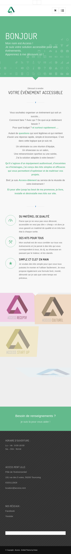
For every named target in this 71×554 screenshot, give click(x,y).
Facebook (10, 511)
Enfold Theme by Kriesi (29, 550)
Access (17, 550)
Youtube (9, 516)
